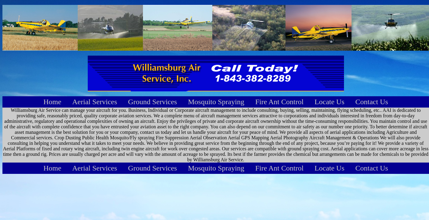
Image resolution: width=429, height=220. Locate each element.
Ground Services (152, 102)
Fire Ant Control (279, 102)
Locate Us (329, 102)
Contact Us (371, 102)
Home (52, 102)
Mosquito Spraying (216, 102)
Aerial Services (94, 102)
